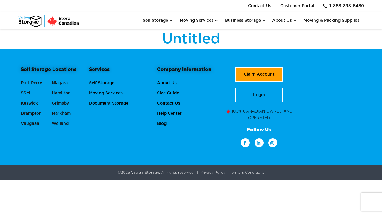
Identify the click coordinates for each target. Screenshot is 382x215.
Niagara (60, 83)
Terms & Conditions (247, 172)
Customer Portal (297, 6)
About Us (284, 20)
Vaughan (30, 124)
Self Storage (157, 20)
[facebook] (245, 142)
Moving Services (199, 20)
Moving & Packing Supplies (331, 21)
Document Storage (108, 103)
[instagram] (272, 142)
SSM (25, 93)
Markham (61, 113)
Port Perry (31, 83)
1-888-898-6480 (343, 6)
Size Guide (168, 93)
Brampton (31, 113)
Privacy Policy (212, 172)
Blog (162, 124)
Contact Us (259, 6)
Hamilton (61, 93)
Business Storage (245, 20)
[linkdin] (259, 142)
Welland (60, 124)
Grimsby (60, 103)
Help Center (169, 113)
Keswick (29, 103)
